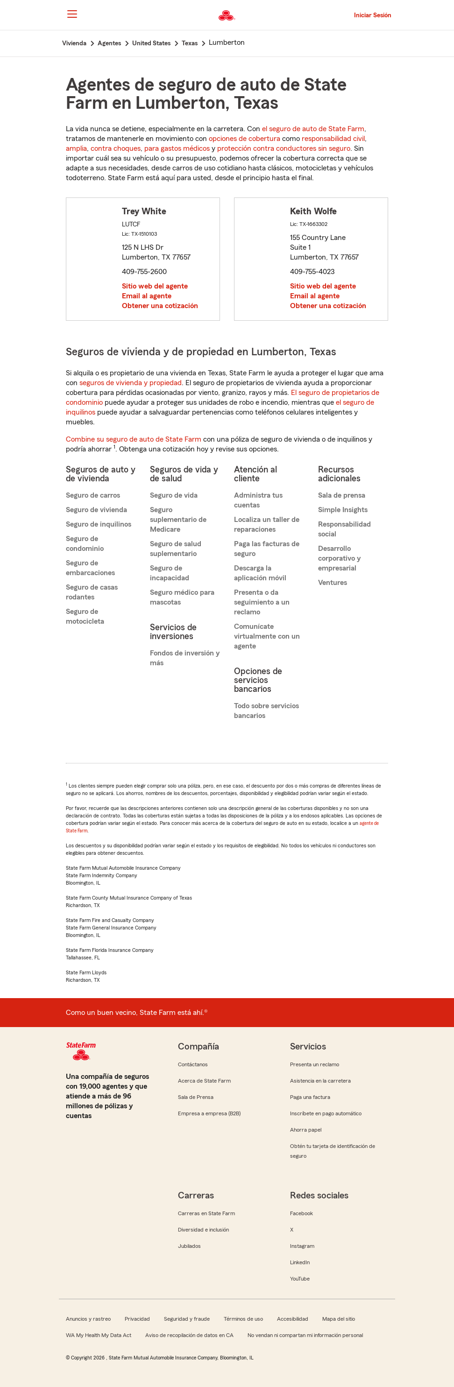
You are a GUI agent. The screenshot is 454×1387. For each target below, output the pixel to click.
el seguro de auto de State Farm (313, 129)
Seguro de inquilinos (98, 524)
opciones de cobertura (244, 138)
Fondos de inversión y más (185, 658)
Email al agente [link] (146, 296)
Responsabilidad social (344, 529)
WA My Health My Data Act (98, 1335)
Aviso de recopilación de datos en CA (189, 1335)
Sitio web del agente (155, 286)
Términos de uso (243, 1319)
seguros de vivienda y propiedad (130, 383)
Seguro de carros (93, 495)
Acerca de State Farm (204, 1081)
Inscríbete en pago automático (326, 1113)
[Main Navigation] (72, 14)
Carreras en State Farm (206, 1213)
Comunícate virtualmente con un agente (267, 636)
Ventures (332, 582)
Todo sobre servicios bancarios (266, 710)
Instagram (302, 1246)
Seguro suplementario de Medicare (178, 519)
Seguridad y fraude (187, 1319)
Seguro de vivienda (96, 510)
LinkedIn (300, 1262)
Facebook (301, 1213)
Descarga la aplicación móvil (260, 573)
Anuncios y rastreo (88, 1319)
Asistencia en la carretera (320, 1081)
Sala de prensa (341, 495)
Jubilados (189, 1246)
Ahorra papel (305, 1130)
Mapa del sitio (338, 1319)
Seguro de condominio (85, 543)
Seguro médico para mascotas (182, 597)
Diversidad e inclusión (203, 1229)
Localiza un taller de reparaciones (266, 524)
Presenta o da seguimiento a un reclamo (262, 602)
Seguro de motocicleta (85, 616)
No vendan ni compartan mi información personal (305, 1335)
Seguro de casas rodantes (92, 592)
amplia (76, 148)
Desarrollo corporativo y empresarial (339, 558)
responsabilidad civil (333, 138)
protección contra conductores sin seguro (283, 148)
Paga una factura (310, 1097)
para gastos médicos (177, 148)
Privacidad (137, 1319)
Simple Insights (343, 510)
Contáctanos (193, 1064)
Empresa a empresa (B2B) (209, 1113)
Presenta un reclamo (314, 1064)
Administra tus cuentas (258, 500)
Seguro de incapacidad (169, 573)
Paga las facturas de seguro (266, 548)
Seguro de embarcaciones (90, 568)
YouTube (300, 1278)
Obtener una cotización (160, 306)
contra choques (116, 148)
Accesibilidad (292, 1319)
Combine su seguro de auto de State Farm (133, 439)
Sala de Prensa (195, 1097)
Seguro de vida (174, 495)
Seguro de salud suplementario (175, 548)
